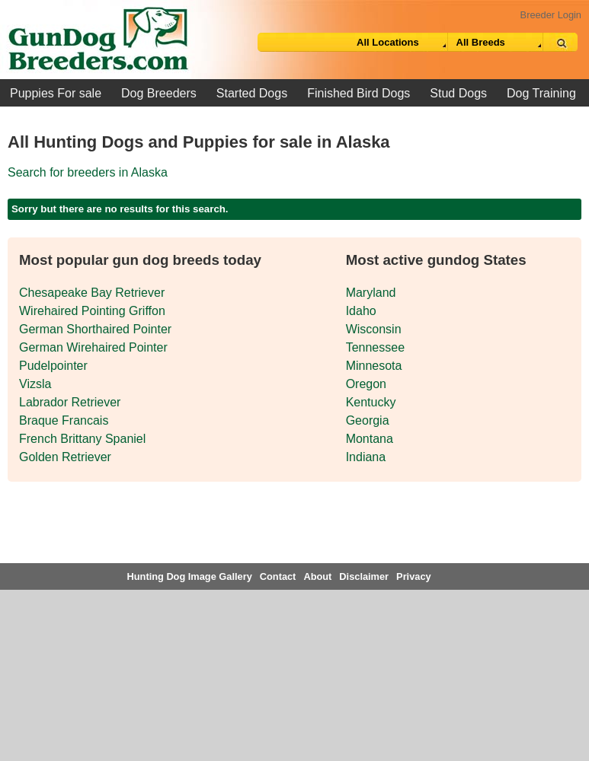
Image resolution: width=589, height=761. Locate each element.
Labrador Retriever (69, 402)
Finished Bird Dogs (358, 93)
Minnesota (374, 365)
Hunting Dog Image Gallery (189, 576)
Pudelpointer (53, 365)
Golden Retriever (65, 457)
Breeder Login (550, 15)
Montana (369, 438)
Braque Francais (63, 420)
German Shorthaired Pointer (95, 329)
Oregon (366, 383)
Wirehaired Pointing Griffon (92, 310)
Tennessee (375, 347)
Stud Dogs (458, 93)
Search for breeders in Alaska (88, 172)
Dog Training (541, 93)
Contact (278, 576)
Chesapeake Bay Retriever (92, 292)
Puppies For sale (55, 93)
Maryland (371, 292)
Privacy (413, 576)
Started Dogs (251, 93)
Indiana (366, 457)
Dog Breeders (159, 93)
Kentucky (371, 402)
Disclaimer (364, 576)
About (317, 576)
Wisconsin (374, 329)
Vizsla (35, 383)
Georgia (367, 420)
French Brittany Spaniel (82, 438)
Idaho (361, 310)
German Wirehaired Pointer (93, 347)
